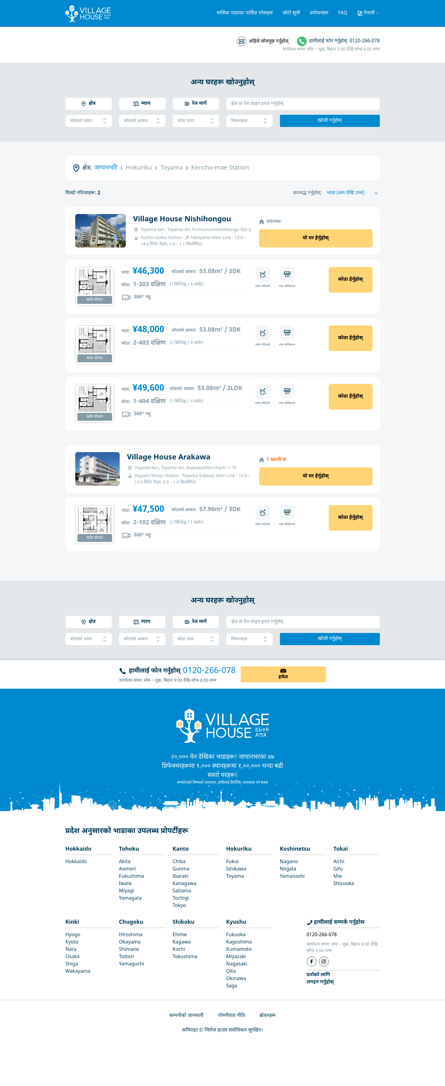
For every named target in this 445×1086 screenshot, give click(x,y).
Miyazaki (236, 957)
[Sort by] (353, 193)
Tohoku (129, 849)
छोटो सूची (291, 13)
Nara (70, 950)
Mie (338, 876)
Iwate (125, 884)
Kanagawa (184, 884)
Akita (125, 862)
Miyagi (126, 891)
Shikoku (184, 922)
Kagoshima (239, 942)
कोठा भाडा (196, 121)
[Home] (222, 725)
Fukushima (131, 876)
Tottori (126, 957)
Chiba (179, 862)
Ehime (180, 935)
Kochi (179, 950)
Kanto (181, 849)
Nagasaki (236, 964)
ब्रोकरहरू (268, 1016)
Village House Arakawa (168, 457)
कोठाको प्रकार (88, 121)
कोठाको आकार (142, 121)
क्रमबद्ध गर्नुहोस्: (307, 193)
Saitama (182, 891)
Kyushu (236, 922)
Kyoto (72, 942)
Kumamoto (239, 950)
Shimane (129, 950)
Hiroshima (131, 935)
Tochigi (181, 898)
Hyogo (72, 935)
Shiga (71, 964)
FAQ (342, 13)
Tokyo (179, 906)
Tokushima (185, 957)
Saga (232, 986)
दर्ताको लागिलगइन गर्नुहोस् (320, 979)
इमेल (283, 677)
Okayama (130, 942)
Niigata (288, 869)
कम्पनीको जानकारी (186, 1016)
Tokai (341, 849)
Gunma (181, 869)
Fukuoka (236, 935)
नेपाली (369, 13)
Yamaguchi (131, 964)
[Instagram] (324, 961)
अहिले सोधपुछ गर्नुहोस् (268, 41)
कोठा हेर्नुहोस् (350, 279)
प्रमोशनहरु (319, 13)
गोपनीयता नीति (231, 1016)
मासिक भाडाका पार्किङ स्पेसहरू (245, 13)
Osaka (72, 957)
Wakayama (77, 971)
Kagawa (182, 942)
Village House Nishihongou (182, 219)
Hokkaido (78, 849)
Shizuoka (344, 884)
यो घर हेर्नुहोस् (316, 238)
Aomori (127, 869)
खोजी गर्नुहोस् (330, 121)
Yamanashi (292, 876)
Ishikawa (236, 869)
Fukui (232, 862)
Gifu (338, 869)
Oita (231, 971)
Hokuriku (239, 849)
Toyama (235, 876)
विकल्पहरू (249, 121)
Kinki (72, 922)
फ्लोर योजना (94, 299)
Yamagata (130, 898)
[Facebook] (311, 961)
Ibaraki (181, 876)
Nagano (289, 862)
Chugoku (131, 922)
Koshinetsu (295, 849)
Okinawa (236, 979)
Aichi (339, 862)
